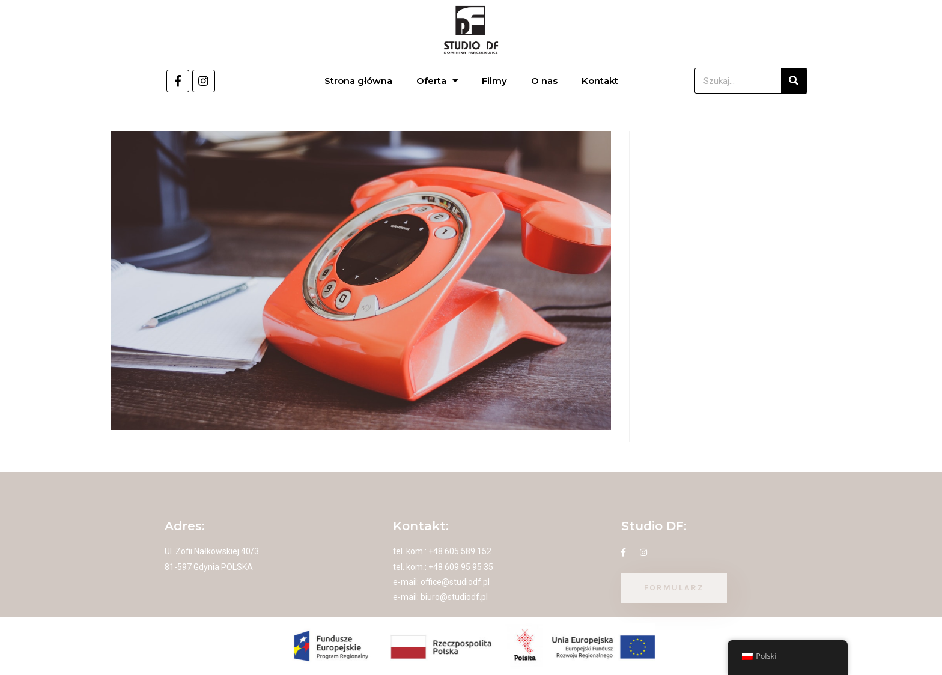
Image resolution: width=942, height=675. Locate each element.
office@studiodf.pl (455, 582)
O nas (544, 80)
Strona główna (358, 80)
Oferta (437, 80)
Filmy (494, 80)
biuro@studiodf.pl (454, 597)
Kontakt (600, 80)
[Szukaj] (794, 80)
